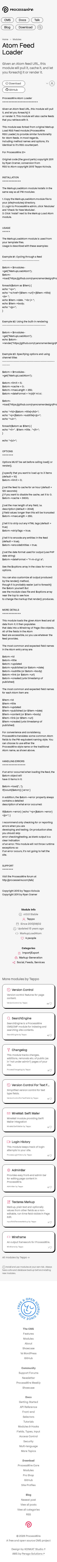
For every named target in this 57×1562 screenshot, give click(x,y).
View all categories (28, 1509)
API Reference (28, 1407)
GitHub (11, 89)
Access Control (28, 1436)
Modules (17, 39)
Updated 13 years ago (28, 928)
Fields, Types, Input (28, 1431)
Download (25, 27)
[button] (50, 83)
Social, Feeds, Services (28, 962)
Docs (22, 20)
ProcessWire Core (28, 1465)
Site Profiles (28, 1485)
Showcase (28, 1348)
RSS (28, 1514)
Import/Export (28, 953)
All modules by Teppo (16, 1257)
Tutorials (28, 1421)
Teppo (28, 919)
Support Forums (28, 1373)
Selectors (28, 1416)
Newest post (28, 1499)
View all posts (28, 1504)
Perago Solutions (32, 1553)
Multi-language (28, 1446)
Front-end (28, 1411)
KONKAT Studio (33, 1549)
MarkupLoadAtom (28, 933)
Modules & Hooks (28, 1426)
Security (28, 1441)
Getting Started (28, 1402)
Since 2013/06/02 (28, 924)
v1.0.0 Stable (28, 914)
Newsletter (28, 1378)
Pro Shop (28, 1475)
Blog (7, 27)
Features (28, 1333)
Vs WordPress (29, 1353)
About (28, 1343)
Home (5, 39)
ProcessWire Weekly (28, 1382)
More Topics (28, 1451)
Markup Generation (29, 957)
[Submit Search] (40, 27)
